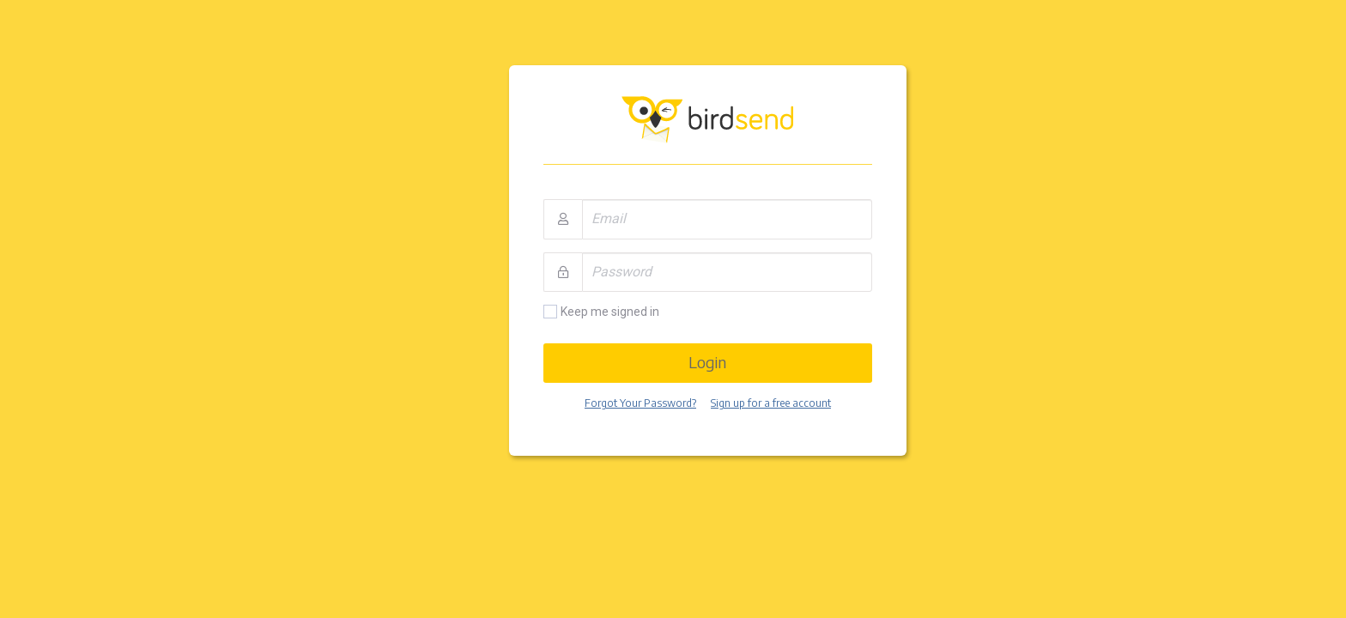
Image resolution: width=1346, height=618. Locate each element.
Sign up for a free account (771, 403)
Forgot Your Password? (640, 403)
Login (707, 362)
